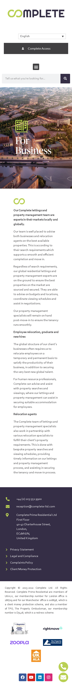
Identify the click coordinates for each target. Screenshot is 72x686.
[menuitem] (42, 36)
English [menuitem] (25, 36)
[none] (42, 36)
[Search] (65, 78)
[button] (36, 67)
